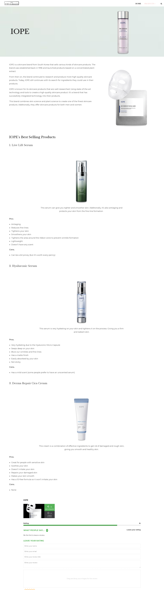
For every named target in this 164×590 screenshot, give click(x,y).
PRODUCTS (150, 4)
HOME (138, 4)
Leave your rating (134, 530)
